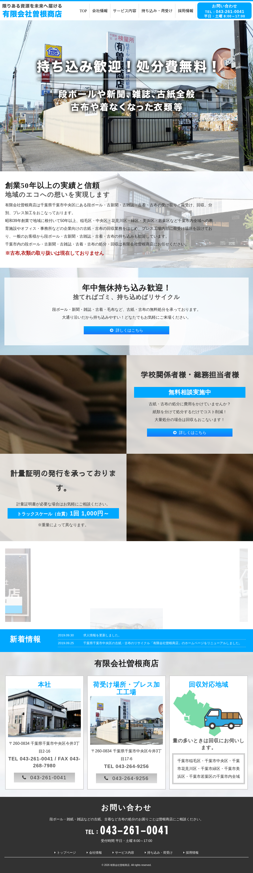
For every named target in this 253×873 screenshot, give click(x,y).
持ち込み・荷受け (157, 10)
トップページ (66, 852)
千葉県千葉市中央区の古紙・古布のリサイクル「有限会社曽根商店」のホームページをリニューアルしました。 (162, 643)
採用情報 (185, 10)
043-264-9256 (130, 778)
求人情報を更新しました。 (102, 635)
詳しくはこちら (129, 330)
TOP (83, 10)
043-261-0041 (48, 777)
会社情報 (100, 10)
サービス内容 (124, 10)
